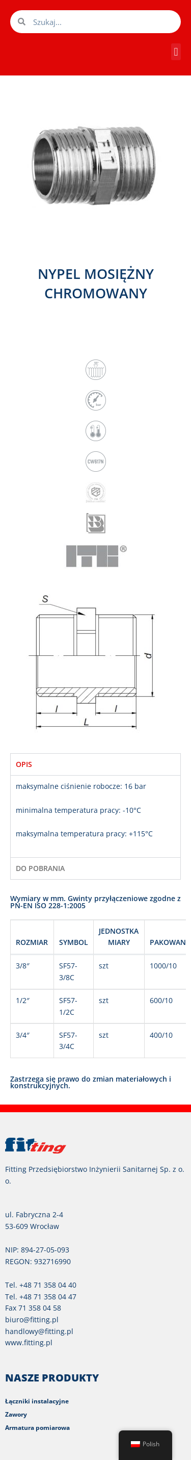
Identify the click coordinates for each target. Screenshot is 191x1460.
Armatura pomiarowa (37, 1427)
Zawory (16, 1414)
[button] (176, 51)
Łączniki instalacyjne (37, 1401)
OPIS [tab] (24, 764)
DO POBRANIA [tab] (40, 868)
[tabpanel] (95, 816)
